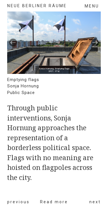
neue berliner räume (37, 5)
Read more (54, 202)
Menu (92, 6)
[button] (13, 43)
